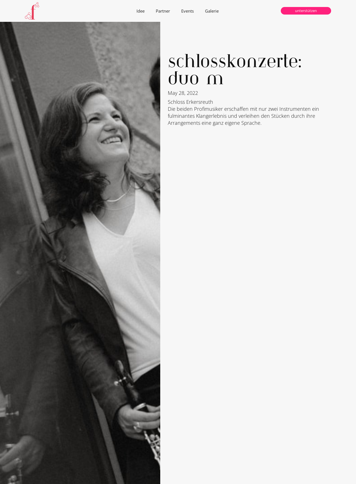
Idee (140, 11)
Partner (163, 11)
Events (187, 11)
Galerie (212, 11)
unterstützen (306, 10)
